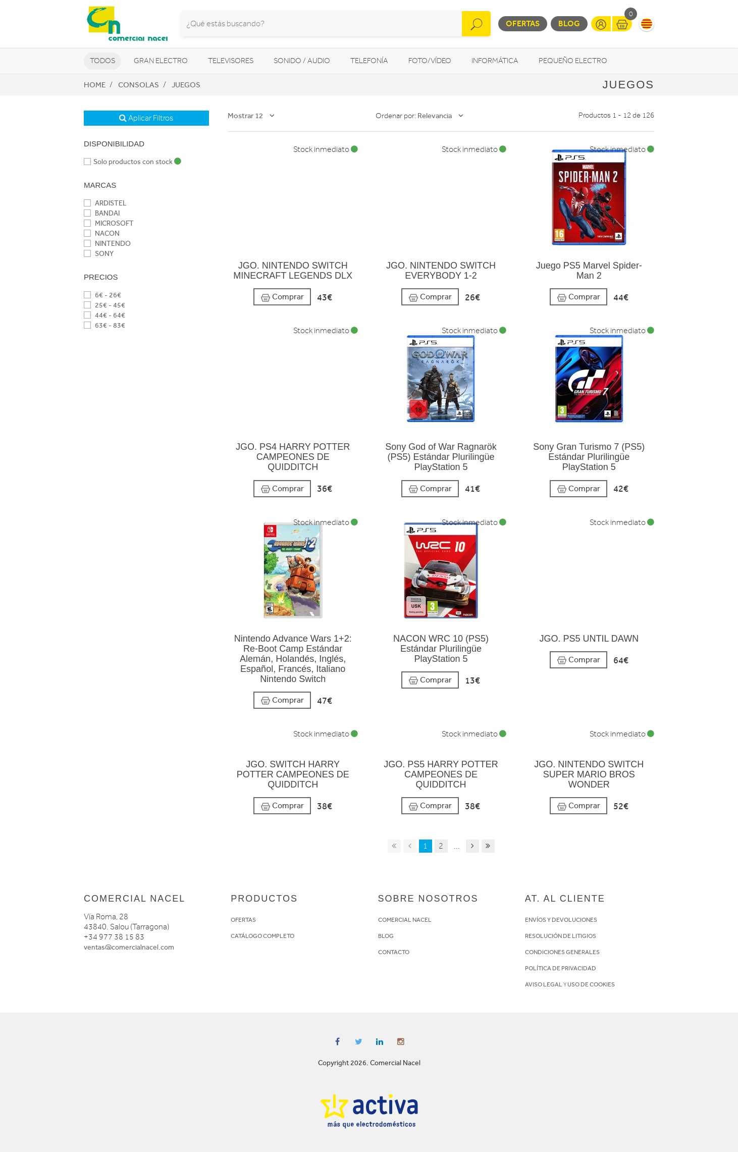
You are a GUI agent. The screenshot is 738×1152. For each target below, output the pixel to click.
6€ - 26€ (102, 295)
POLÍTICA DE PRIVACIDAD (560, 968)
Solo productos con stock (132, 162)
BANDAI (102, 213)
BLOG (386, 935)
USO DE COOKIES (591, 984)
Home (95, 84)
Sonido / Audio (302, 61)
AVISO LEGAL (543, 984)
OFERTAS (243, 919)
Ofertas (523, 23)
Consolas (138, 84)
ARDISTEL (105, 203)
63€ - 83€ (104, 325)
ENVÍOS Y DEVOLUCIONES (561, 919)
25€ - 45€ (104, 305)
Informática (494, 61)
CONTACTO (393, 952)
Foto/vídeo (429, 61)
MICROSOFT (109, 223)
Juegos (186, 84)
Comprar (282, 297)
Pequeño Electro (573, 61)
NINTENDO (107, 243)
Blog (569, 23)
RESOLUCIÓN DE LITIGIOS (560, 935)
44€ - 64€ (104, 315)
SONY (99, 253)
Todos (102, 61)
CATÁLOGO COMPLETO (262, 935)
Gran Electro (161, 61)
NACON (102, 233)
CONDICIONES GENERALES (562, 952)
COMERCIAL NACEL (405, 919)
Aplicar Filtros (146, 118)
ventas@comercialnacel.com (129, 947)
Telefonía (369, 61)
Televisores (230, 61)
